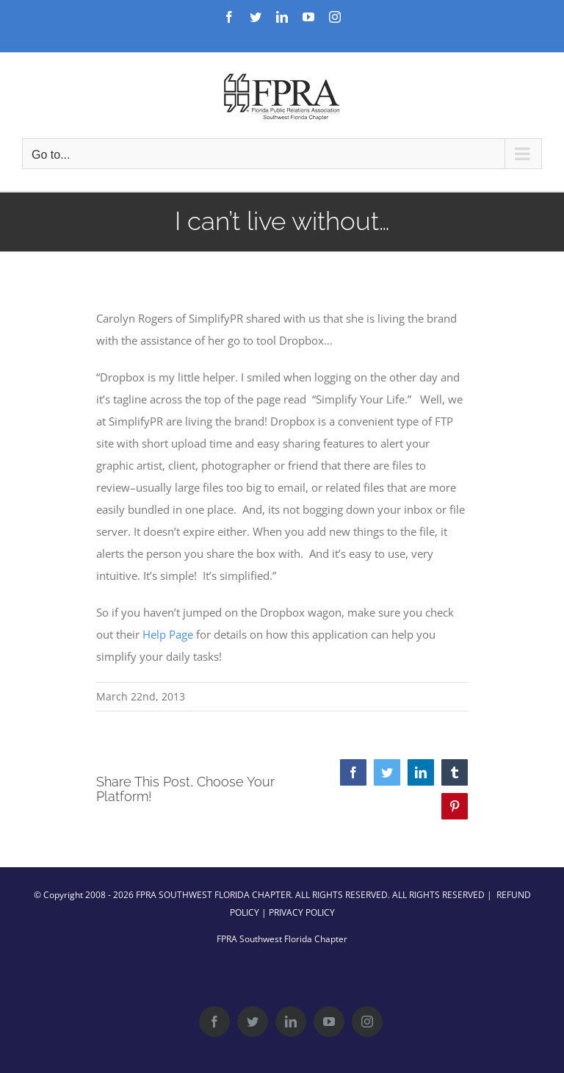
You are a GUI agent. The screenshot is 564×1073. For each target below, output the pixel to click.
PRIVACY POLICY (302, 912)
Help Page (167, 634)
